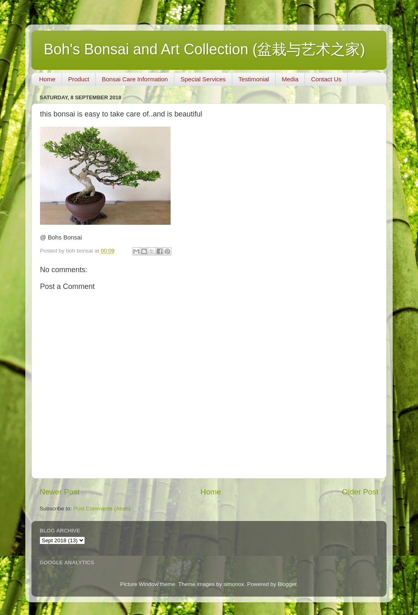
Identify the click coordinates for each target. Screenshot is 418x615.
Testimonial (253, 79)
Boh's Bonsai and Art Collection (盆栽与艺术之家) (204, 49)
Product (78, 79)
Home (47, 79)
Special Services (203, 79)
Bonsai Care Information (135, 79)
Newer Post (60, 492)
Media (290, 79)
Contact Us (326, 79)
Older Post (360, 492)
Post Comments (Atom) (102, 508)
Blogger (287, 584)
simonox (233, 584)
